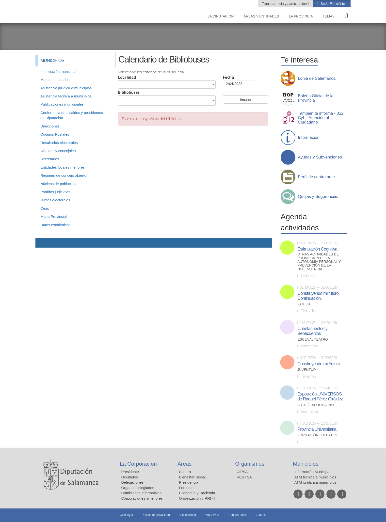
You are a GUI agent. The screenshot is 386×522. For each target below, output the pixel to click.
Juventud (306, 370)
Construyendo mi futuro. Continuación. (318, 296)
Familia (304, 304)
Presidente (130, 472)
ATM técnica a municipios (315, 477)
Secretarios (49, 159)
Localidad (167, 82)
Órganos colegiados (137, 488)
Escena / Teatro (312, 339)
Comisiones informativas (141, 493)
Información (309, 137)
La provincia (301, 16)
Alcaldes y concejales (58, 151)
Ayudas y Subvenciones (320, 157)
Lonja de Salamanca (317, 78)
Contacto (261, 515)
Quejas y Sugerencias (318, 196)
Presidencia (188, 482)
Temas (329, 16)
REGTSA (244, 477)
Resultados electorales (59, 143)
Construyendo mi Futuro (318, 363)
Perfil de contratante (316, 177)
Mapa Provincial (53, 216)
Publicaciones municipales (62, 104)
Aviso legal (126, 515)
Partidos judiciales (55, 192)
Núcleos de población (58, 184)
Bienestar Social (192, 477)
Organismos (249, 464)
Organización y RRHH (197, 498)
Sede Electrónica (333, 4)
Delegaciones (132, 482)
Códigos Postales (54, 134)
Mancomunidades (54, 80)
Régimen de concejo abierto (63, 175)
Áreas (184, 464)
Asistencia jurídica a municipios (66, 88)
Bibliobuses (167, 98)
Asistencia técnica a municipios (66, 96)
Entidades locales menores (62, 167)
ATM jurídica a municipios (315, 482)
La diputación (221, 16)
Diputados (129, 477)
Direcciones (50, 126)
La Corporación (138, 464)
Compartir (41, 243)
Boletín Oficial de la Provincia (316, 98)
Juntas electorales (55, 200)
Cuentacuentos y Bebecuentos (312, 331)
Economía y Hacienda (197, 493)
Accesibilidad (187, 515)
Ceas (44, 208)
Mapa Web (212, 515)
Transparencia (237, 515)
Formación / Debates (317, 435)
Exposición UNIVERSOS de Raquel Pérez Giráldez (320, 396)
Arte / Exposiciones (316, 405)
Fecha (240, 81)
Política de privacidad (156, 515)
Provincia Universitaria (316, 429)
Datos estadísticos (55, 225)
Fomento (186, 488)
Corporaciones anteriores (142, 498)
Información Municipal (312, 472)
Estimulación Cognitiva (317, 249)
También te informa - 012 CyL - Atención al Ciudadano (321, 118)
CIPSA (242, 472)
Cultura (185, 472)
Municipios (306, 464)
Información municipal (58, 71)
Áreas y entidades (261, 16)
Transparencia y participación (285, 4)
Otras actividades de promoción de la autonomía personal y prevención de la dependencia (319, 262)
